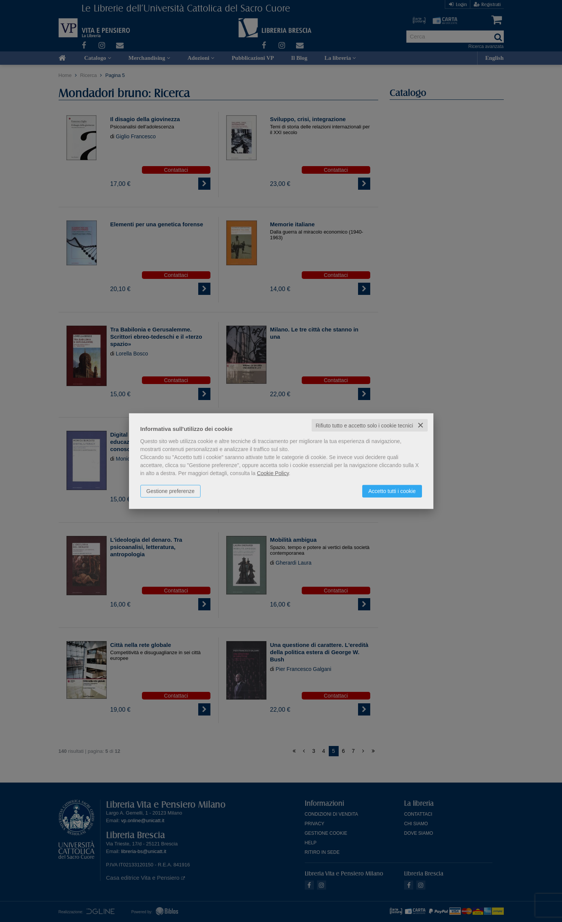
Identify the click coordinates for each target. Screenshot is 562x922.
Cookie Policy (273, 473)
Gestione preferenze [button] (170, 491)
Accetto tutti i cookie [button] (392, 491)
